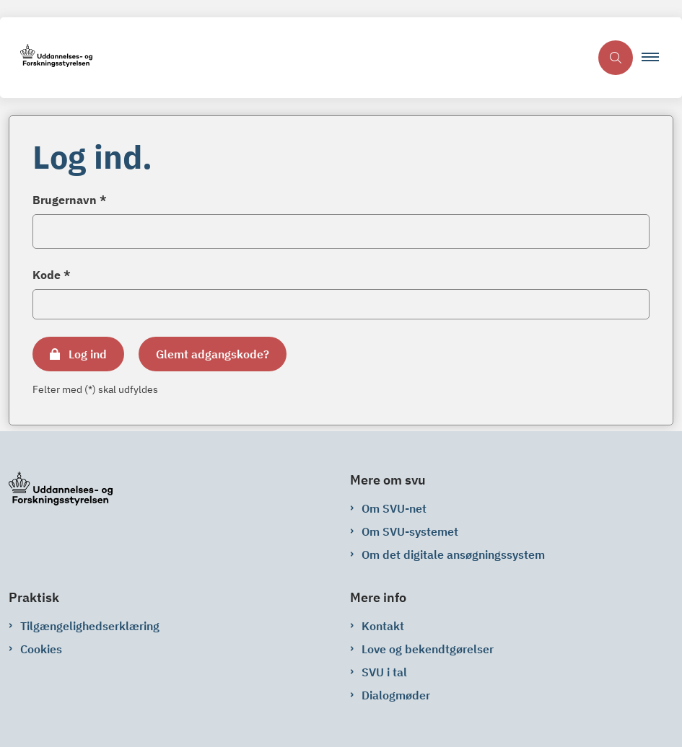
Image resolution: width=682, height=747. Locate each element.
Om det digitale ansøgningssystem (453, 554)
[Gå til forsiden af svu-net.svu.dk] (295, 58)
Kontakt (383, 626)
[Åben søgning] (615, 57)
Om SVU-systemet (410, 531)
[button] (656, 57)
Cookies (41, 649)
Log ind (88, 354)
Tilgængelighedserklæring (89, 626)
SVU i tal (384, 672)
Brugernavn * (69, 200)
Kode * (51, 275)
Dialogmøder (396, 695)
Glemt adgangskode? (212, 354)
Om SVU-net (394, 508)
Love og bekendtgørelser (428, 649)
